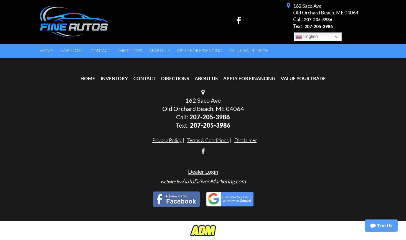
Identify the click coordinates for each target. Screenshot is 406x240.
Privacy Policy (167, 140)
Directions (175, 78)
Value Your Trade (303, 78)
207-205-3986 (318, 19)
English (306, 37)
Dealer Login (203, 171)
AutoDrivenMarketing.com (214, 181)
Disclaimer (245, 140)
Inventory (114, 78)
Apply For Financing (249, 78)
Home (87, 78)
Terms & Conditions (208, 140)
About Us (206, 78)
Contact (144, 78)
